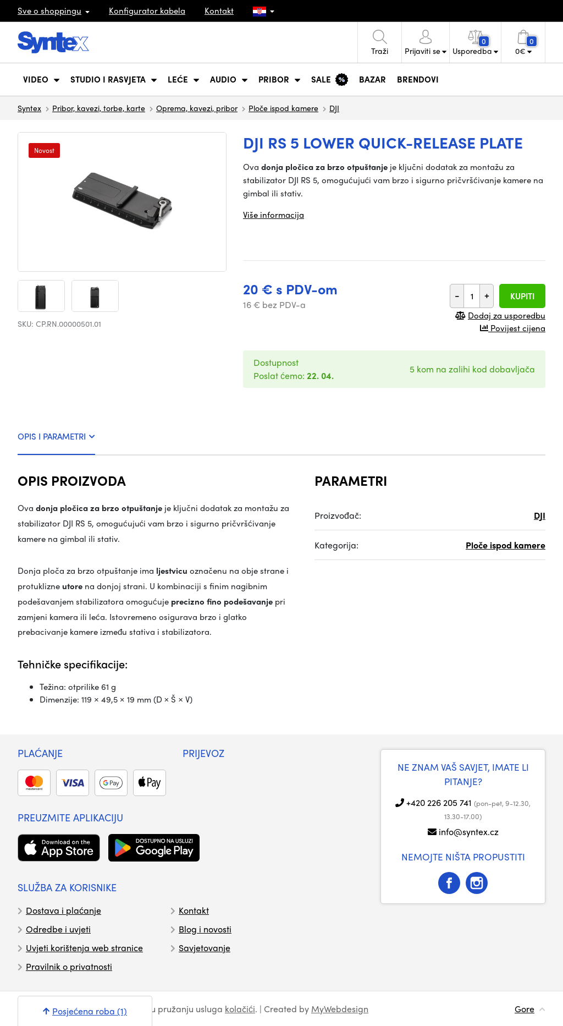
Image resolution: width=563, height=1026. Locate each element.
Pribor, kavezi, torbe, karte (98, 107)
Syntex (29, 107)
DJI (334, 107)
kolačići (240, 1008)
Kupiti (522, 296)
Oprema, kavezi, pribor (197, 107)
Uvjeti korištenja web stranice (84, 947)
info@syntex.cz (469, 831)
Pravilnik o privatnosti (69, 966)
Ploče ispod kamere (283, 107)
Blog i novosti (205, 929)
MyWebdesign (339, 1008)
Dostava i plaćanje (63, 910)
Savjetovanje (204, 947)
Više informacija (273, 215)
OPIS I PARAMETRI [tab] (56, 436)
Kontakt (219, 10)
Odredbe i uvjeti (58, 929)
